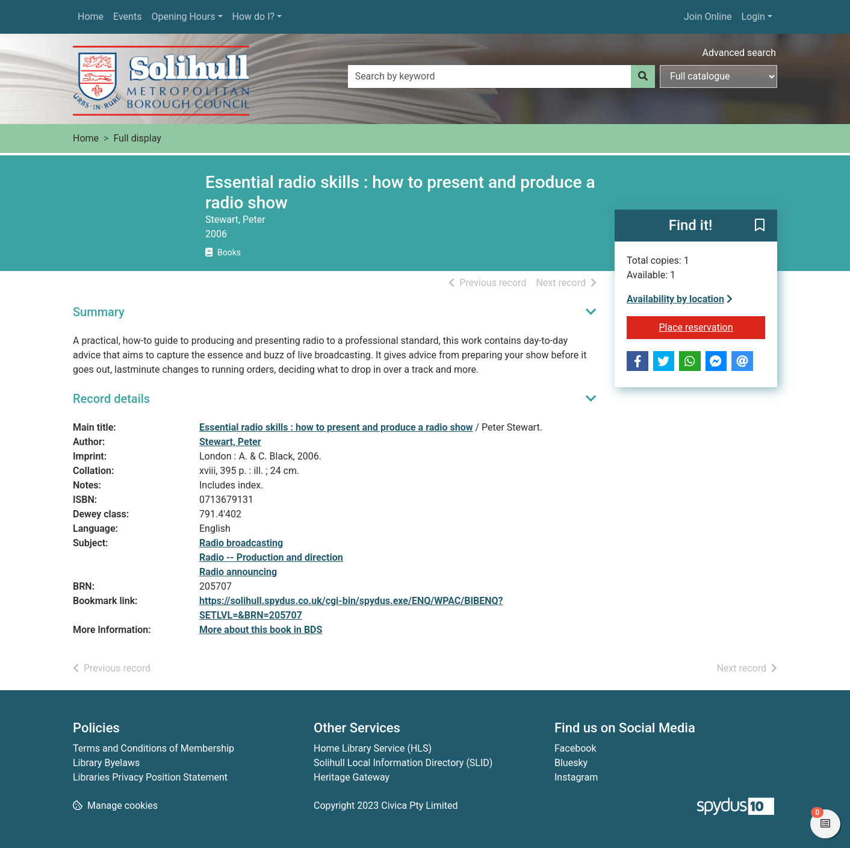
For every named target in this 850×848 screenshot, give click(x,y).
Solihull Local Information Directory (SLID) (403, 762)
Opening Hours (183, 16)
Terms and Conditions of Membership (153, 748)
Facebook (575, 748)
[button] (759, 226)
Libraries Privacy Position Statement (150, 777)
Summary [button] (99, 312)
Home (91, 16)
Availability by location (680, 299)
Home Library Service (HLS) (373, 748)
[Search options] (718, 76)
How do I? (253, 16)
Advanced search (739, 52)
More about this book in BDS (260, 629)
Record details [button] (111, 398)
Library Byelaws (106, 762)
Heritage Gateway (351, 777)
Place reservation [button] (712, 326)
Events (127, 16)
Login (753, 16)
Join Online (708, 16)
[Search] (643, 76)
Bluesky (571, 762)
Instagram (576, 777)
